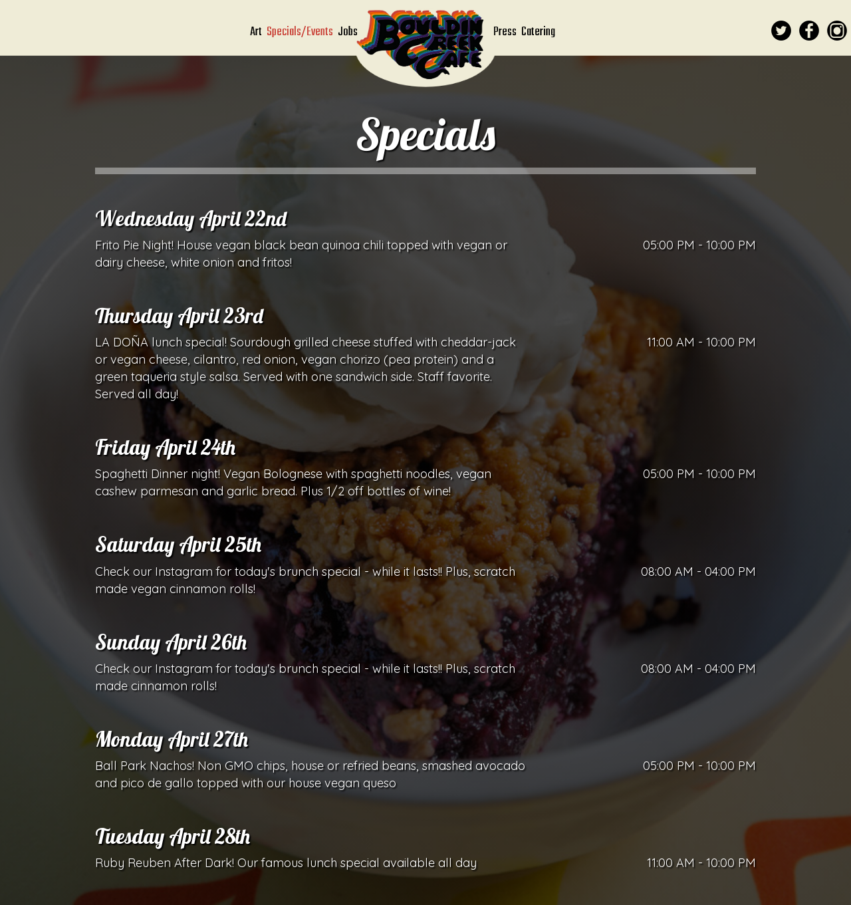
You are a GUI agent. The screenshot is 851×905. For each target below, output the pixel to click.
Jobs (348, 32)
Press (506, 32)
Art (257, 32)
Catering (538, 32)
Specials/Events (301, 32)
